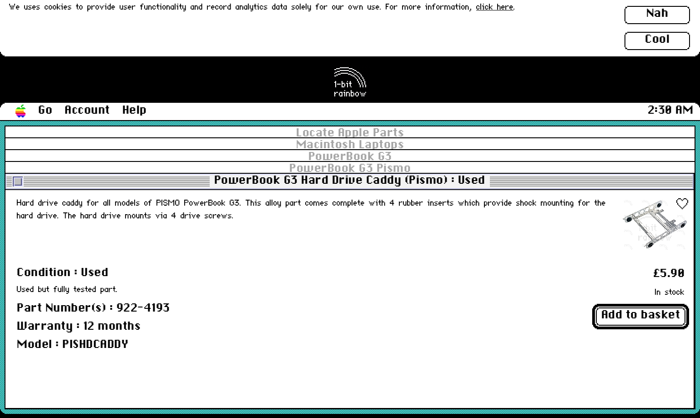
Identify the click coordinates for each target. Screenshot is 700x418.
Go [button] (45, 110)
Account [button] (87, 110)
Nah (657, 14)
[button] (21, 111)
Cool (657, 39)
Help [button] (134, 110)
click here (495, 7)
